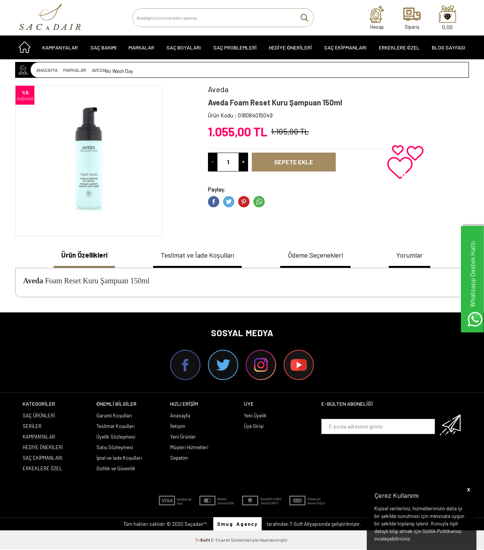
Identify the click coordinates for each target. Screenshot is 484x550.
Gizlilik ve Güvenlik (115, 469)
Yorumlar (413, 255)
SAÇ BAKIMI (103, 49)
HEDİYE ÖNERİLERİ (290, 49)
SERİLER (32, 427)
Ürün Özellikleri (81, 255)
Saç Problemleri (235, 49)
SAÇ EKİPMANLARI (345, 49)
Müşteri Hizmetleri (189, 448)
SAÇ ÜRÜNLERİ (39, 416)
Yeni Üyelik (255, 416)
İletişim (177, 427)
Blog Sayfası (448, 49)
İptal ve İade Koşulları (119, 459)
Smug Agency (237, 525)
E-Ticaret (220, 540)
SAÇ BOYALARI (183, 49)
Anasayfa (180, 416)
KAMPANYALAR (60, 49)
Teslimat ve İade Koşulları (196, 255)
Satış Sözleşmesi (114, 448)
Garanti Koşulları (114, 416)
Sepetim (179, 459)
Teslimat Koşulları (115, 427)
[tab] (81, 256)
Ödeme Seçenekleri (318, 255)
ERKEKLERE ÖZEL (399, 49)
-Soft (203, 540)
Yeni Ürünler (183, 437)
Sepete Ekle (303, 161)
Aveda (33, 281)
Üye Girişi (254, 427)
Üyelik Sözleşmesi (115, 437)
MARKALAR (141, 49)
